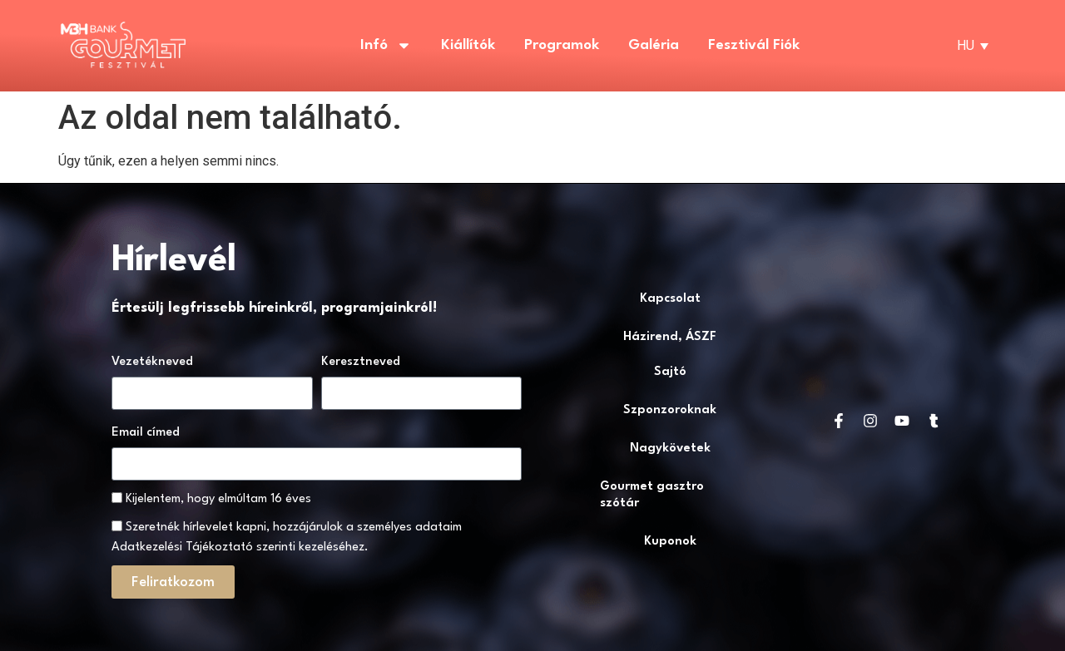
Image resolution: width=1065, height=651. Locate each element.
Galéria (653, 45)
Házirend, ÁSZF (669, 337)
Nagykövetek (670, 448)
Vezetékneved (152, 362)
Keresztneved (360, 362)
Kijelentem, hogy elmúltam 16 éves (218, 499)
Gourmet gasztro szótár (652, 495)
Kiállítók (468, 45)
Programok (561, 45)
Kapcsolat (670, 299)
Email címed (145, 433)
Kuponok (670, 541)
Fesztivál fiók (754, 45)
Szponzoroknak (669, 410)
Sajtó (670, 372)
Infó (386, 45)
